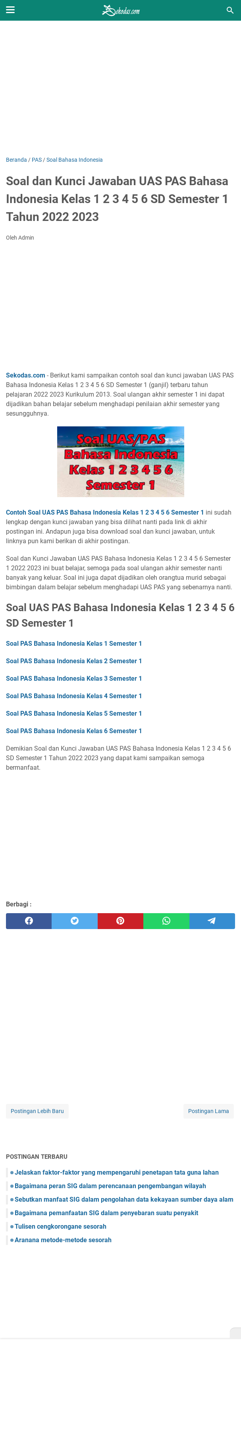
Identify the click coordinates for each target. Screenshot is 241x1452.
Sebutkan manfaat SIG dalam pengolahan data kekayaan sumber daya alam (124, 1199)
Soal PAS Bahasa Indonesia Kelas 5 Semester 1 (74, 713)
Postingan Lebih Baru (37, 1111)
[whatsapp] (166, 921)
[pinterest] (120, 921)
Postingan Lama (208, 1111)
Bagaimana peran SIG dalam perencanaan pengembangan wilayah (110, 1186)
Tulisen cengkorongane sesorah (60, 1226)
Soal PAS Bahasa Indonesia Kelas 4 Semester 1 (74, 696)
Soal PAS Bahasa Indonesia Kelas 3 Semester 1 (74, 678)
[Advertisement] (120, 88)
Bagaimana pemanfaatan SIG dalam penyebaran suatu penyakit (106, 1213)
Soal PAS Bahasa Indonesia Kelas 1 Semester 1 (74, 643)
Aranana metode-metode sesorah (63, 1240)
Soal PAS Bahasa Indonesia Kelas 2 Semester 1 (74, 661)
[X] (235, 1333)
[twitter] (74, 921)
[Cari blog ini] (230, 10)
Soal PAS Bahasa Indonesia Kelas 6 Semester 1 (74, 731)
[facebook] (29, 921)
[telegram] (212, 921)
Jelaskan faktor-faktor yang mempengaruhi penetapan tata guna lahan (117, 1172)
